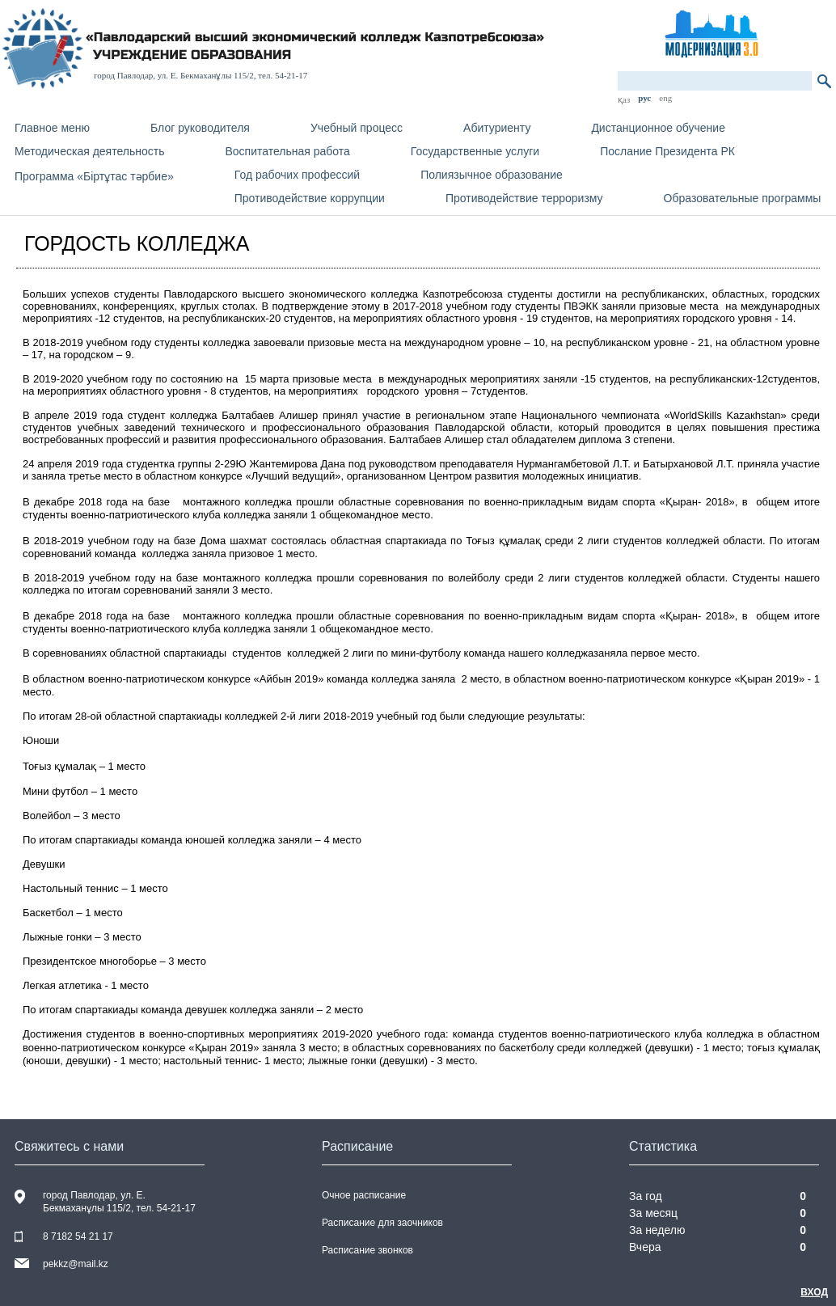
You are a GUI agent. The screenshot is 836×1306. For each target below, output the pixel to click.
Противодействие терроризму (524, 198)
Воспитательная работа (287, 151)
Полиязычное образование (491, 174)
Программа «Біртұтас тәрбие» (94, 176)
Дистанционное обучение (658, 127)
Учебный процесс (356, 127)
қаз (624, 99)
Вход (814, 1292)
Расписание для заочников (382, 1222)
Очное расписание (364, 1195)
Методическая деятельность (89, 151)
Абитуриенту (496, 127)
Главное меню (52, 127)
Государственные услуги (475, 151)
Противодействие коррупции (309, 198)
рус (644, 98)
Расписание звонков (367, 1250)
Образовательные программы (742, 198)
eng (665, 98)
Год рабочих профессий (297, 174)
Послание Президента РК (667, 151)
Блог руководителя (200, 127)
